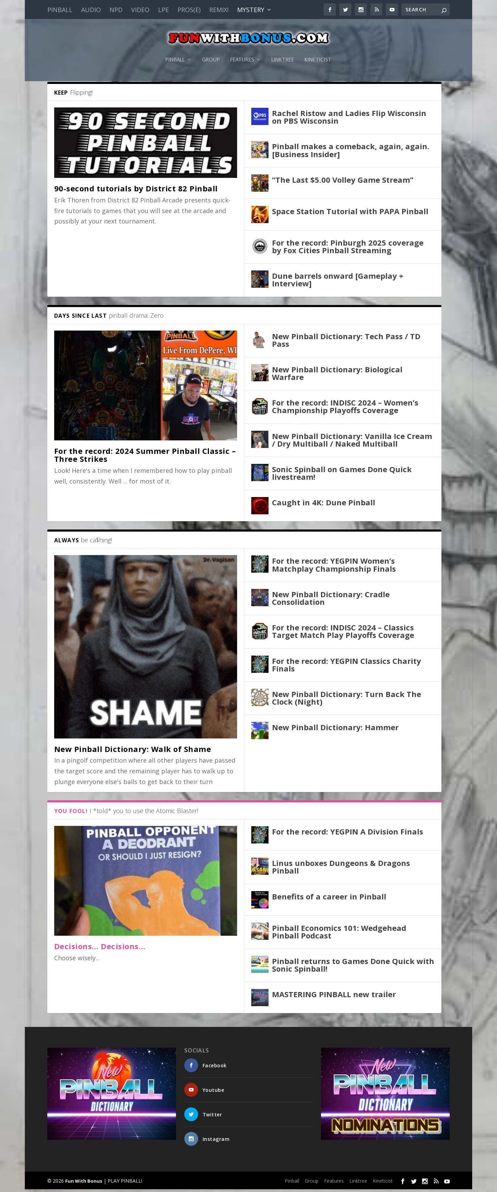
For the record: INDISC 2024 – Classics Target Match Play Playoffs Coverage (343, 634)
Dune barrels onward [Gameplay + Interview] (337, 282)
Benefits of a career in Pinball (329, 899)
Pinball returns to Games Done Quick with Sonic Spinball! (353, 967)
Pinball (59, 10)
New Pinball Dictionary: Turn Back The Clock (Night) (346, 700)
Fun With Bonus (83, 1184)
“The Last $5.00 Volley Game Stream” (342, 182)
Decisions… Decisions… (100, 949)
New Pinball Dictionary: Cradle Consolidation (331, 601)
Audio (91, 10)
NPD (116, 10)
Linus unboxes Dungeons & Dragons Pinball (341, 869)
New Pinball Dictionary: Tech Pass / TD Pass (346, 342)
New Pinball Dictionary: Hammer (335, 730)
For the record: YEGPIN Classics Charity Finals (346, 667)
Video (140, 10)
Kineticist (317, 50)
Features (242, 50)
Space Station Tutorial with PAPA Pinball (350, 214)
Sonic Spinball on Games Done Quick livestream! (342, 476)
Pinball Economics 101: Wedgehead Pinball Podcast (339, 934)
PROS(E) (189, 10)
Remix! (218, 10)
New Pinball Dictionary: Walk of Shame (132, 751)
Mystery (250, 10)
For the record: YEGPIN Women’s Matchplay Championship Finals (334, 567)
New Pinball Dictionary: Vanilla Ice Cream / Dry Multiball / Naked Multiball (352, 442)
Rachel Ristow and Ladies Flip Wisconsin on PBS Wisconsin (349, 119)
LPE (163, 10)
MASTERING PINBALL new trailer (334, 997)
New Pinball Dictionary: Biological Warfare (337, 376)
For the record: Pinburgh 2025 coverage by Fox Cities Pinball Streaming (347, 249)
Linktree (282, 50)
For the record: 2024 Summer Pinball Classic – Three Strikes (145, 457)
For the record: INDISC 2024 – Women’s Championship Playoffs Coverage (345, 409)
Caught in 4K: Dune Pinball (323, 505)
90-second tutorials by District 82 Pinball (136, 191)
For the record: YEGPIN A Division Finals (347, 834)
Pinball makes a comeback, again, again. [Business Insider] (350, 153)
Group (211, 50)
